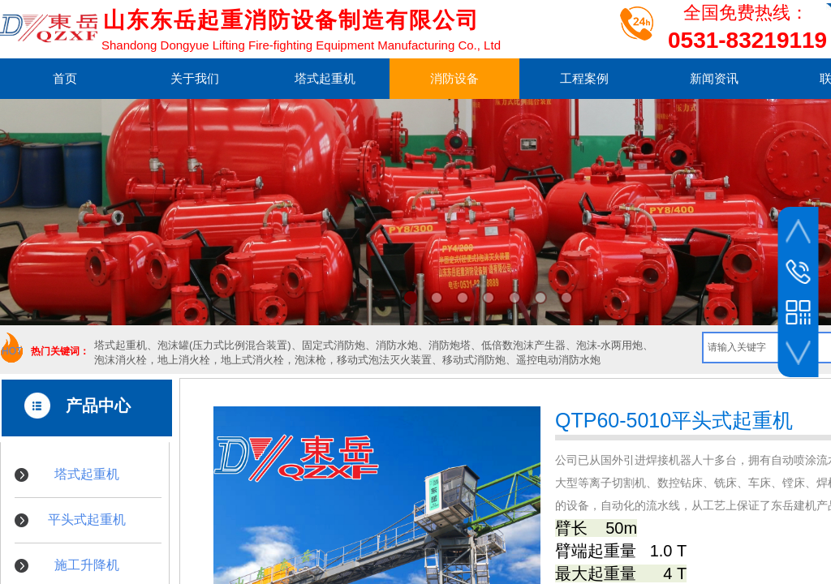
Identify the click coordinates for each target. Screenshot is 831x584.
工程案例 (584, 78)
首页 (65, 78)
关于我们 (194, 78)
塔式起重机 (325, 78)
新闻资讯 (714, 78)
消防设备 (454, 78)
